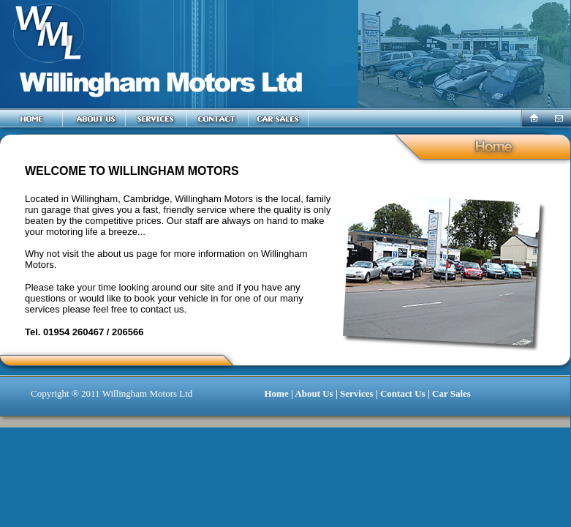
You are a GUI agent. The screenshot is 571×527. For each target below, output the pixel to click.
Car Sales (451, 393)
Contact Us (403, 393)
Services (356, 393)
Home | (279, 393)
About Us (314, 393)
